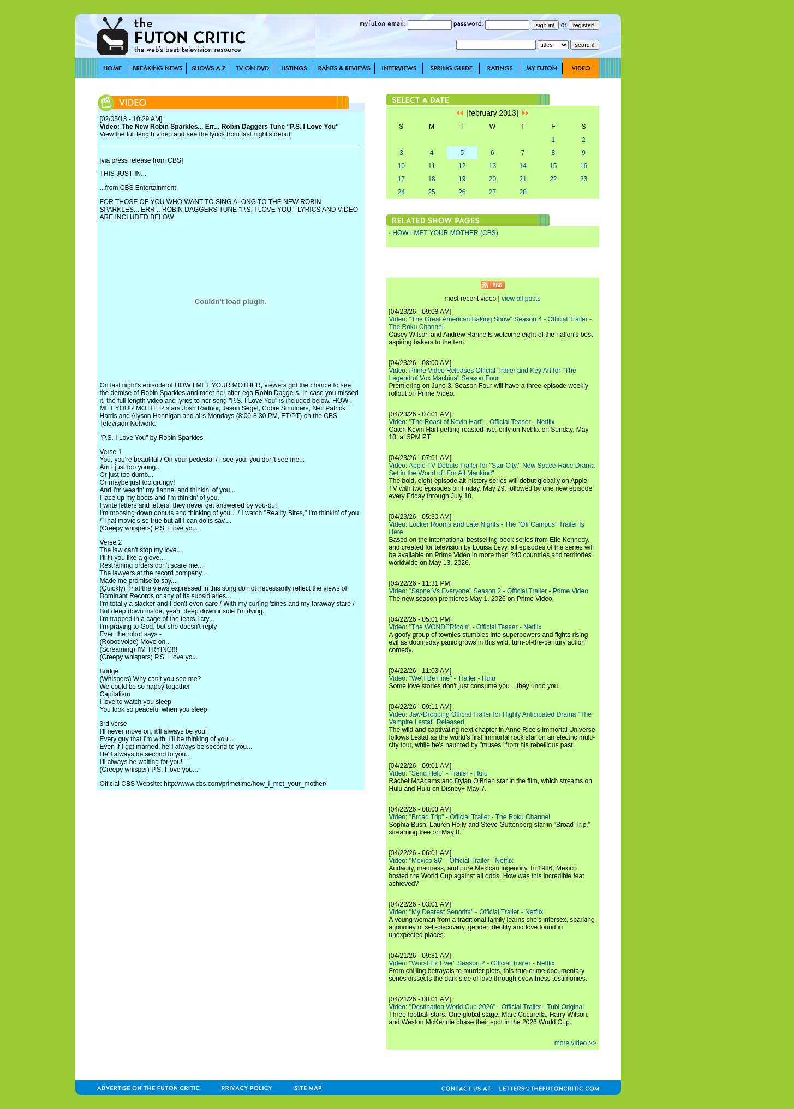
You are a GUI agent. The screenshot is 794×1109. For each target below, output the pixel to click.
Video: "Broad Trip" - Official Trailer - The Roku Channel (469, 817)
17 (401, 179)
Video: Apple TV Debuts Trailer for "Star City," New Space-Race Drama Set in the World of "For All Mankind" (492, 469)
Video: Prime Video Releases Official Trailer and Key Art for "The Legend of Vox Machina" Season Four (482, 374)
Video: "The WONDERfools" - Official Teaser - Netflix (465, 627)
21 (522, 179)
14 (522, 166)
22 (553, 179)
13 (492, 166)
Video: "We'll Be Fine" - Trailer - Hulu (442, 678)
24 (401, 192)
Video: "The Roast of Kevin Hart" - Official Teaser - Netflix (472, 422)
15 (553, 166)
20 (492, 179)
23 (583, 179)
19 (461, 179)
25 (431, 192)
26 (461, 192)
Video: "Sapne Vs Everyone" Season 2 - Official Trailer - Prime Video (488, 591)
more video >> (575, 1043)
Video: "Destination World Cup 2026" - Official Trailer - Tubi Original (486, 1007)
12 (461, 166)
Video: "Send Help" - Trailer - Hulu (438, 773)
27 (492, 192)
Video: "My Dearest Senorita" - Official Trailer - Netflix (466, 912)
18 (431, 179)
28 (522, 192)
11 (431, 166)
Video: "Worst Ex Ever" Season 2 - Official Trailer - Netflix (472, 963)
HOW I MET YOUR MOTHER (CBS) (445, 233)
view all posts (521, 298)
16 (583, 166)
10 (401, 166)
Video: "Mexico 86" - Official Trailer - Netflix (451, 860)
